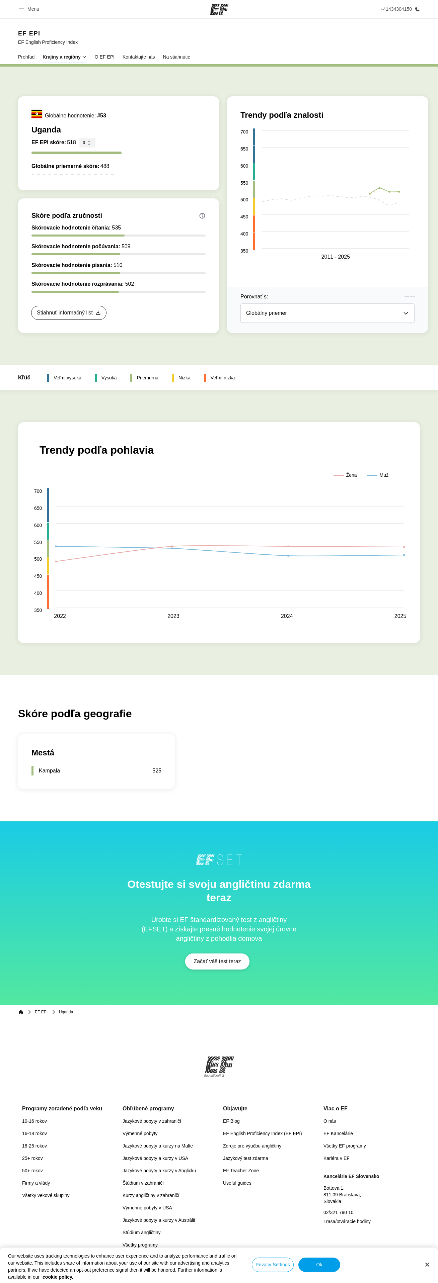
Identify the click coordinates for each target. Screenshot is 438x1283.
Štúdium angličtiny (142, 1232)
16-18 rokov (34, 1133)
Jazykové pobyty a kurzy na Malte (158, 1146)
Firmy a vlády (36, 1183)
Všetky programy (140, 1245)
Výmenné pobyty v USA (147, 1207)
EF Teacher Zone (241, 1170)
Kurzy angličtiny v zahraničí (151, 1195)
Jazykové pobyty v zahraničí (152, 1121)
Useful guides (237, 1183)
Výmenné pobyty (140, 1133)
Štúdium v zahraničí (143, 1183)
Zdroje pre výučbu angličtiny (252, 1146)
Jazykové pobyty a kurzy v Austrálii (159, 1220)
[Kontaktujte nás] (399, 9)
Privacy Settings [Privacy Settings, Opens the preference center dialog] (273, 1264)
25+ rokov (32, 1158)
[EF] (219, 9)
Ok (319, 1264)
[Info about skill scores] (202, 215)
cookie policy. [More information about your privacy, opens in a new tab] (58, 1277)
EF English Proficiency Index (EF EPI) (262, 1133)
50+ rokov (32, 1170)
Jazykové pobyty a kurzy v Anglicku (159, 1170)
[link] (48, 37)
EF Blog (231, 1121)
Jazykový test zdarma (245, 1158)
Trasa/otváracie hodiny (347, 1221)
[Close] (427, 1264)
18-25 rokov (34, 1146)
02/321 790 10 (338, 1212)
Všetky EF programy (344, 1146)
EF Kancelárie (338, 1133)
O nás (329, 1121)
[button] (30, 9)
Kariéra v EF (336, 1158)
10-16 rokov (34, 1121)
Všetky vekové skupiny (46, 1195)
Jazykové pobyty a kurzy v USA (155, 1158)
